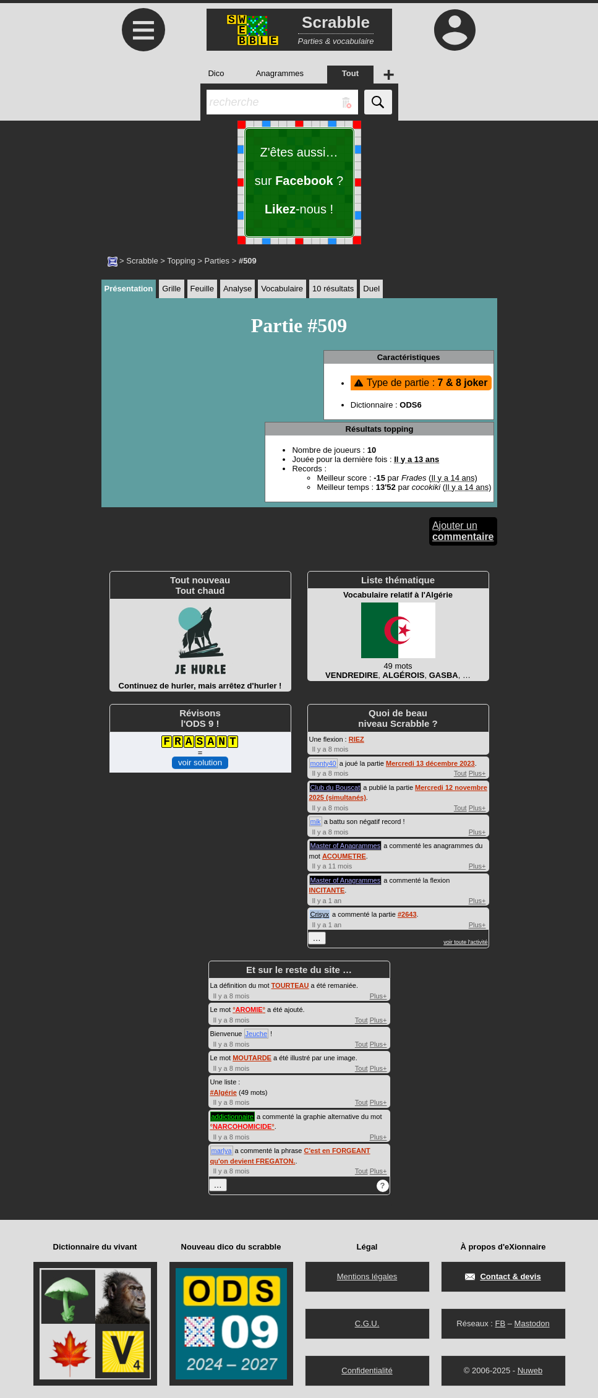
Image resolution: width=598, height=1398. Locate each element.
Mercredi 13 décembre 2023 (430, 763)
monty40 (323, 763)
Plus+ (477, 773)
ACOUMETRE (344, 856)
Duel (371, 288)
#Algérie (223, 1092)
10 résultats (333, 288)
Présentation (129, 288)
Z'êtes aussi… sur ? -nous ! (299, 180)
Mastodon (532, 1323)
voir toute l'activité (465, 942)
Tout (460, 773)
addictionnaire (232, 1116)
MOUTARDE (252, 1057)
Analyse (237, 288)
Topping (181, 260)
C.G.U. (367, 1323)
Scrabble (142, 260)
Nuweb (530, 1370)
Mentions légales (367, 1276)
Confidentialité (366, 1370)
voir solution (200, 762)
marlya (221, 1150)
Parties (217, 260)
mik (315, 821)
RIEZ (356, 739)
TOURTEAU (290, 985)
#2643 (407, 914)
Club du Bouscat (335, 787)
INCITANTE (327, 890)
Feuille (202, 288)
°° (249, 1009)
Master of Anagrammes (345, 845)
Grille (171, 288)
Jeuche (256, 1033)
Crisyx (320, 914)
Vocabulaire (282, 288)
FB (500, 1323)
